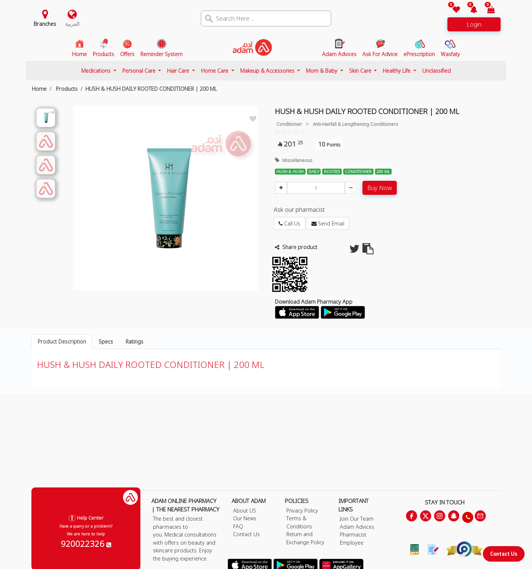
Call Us (289, 223)
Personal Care (139, 70)
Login (474, 24)
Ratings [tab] (134, 341)
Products (66, 88)
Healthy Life (397, 70)
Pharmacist (353, 534)
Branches (45, 23)
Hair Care (179, 70)
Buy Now (379, 188)
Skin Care (361, 70)
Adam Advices (357, 526)
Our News (244, 518)
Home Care (215, 70)
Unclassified (436, 70)
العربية (72, 23)
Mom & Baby (322, 70)
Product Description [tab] (62, 341)
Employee (352, 542)
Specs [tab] (106, 341)
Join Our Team (357, 518)
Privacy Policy (302, 510)
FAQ (238, 526)
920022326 (86, 543)
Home (39, 88)
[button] (469, 10)
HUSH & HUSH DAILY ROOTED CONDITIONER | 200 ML (151, 88)
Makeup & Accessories (268, 70)
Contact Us (503, 554)
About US (244, 510)
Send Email (327, 223)
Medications (96, 70)
